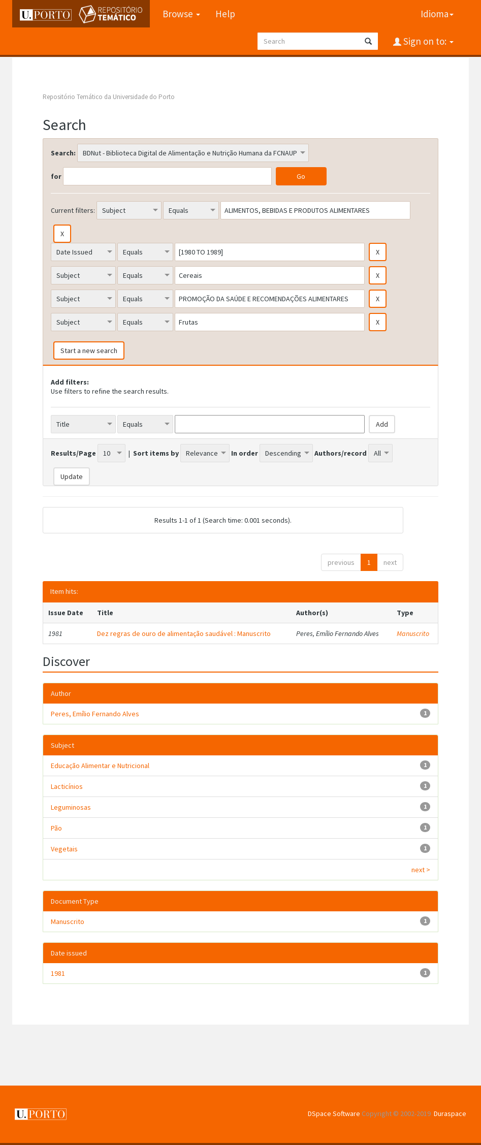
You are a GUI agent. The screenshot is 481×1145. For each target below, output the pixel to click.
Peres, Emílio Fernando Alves (95, 713)
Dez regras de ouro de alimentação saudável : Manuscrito (184, 633)
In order (244, 453)
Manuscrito (413, 633)
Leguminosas (71, 807)
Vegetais (64, 848)
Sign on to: (427, 41)
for (56, 176)
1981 (58, 973)
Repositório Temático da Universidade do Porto (109, 96)
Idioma (437, 14)
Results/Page (73, 453)
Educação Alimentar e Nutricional (100, 765)
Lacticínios (67, 786)
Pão (56, 828)
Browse (181, 14)
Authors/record (340, 453)
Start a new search (88, 350)
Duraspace (450, 1113)
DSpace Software (334, 1113)
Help (225, 14)
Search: (63, 152)
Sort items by (156, 453)
